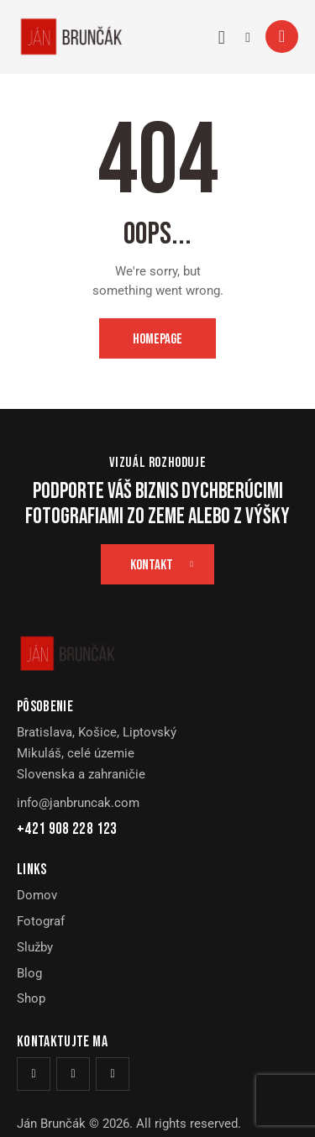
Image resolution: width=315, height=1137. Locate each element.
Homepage (157, 339)
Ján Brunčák (51, 1123)
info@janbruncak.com (78, 802)
